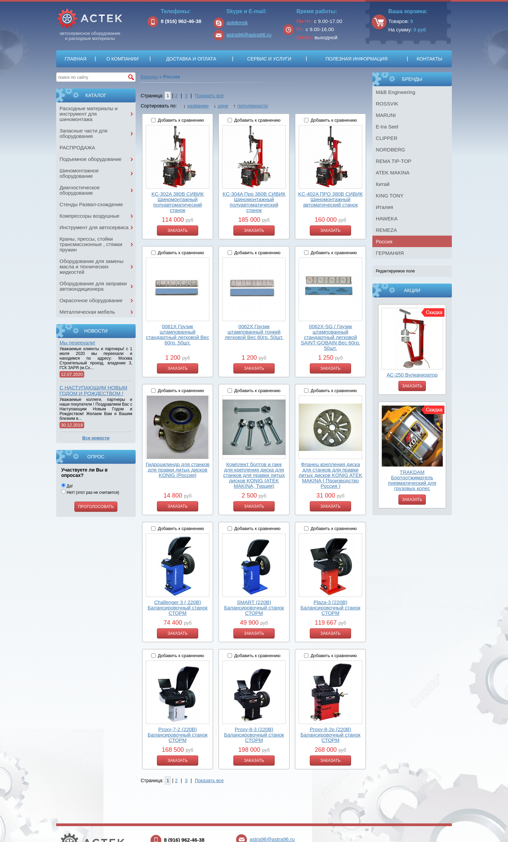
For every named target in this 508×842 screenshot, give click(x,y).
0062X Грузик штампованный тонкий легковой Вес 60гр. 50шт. (254, 331)
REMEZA (386, 230)
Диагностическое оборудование (80, 190)
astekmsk (237, 22)
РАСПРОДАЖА (77, 147)
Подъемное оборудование (90, 159)
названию (198, 106)
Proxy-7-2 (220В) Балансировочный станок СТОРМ (177, 734)
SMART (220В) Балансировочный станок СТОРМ (254, 607)
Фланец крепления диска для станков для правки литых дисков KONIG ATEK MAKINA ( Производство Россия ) (330, 475)
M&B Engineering (395, 92)
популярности (252, 106)
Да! (67, 486)
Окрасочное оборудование (91, 300)
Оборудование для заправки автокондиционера (93, 286)
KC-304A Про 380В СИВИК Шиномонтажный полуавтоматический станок (254, 202)
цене (223, 106)
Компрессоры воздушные (89, 216)
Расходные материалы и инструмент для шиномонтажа (89, 113)
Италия (384, 207)
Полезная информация (356, 59)
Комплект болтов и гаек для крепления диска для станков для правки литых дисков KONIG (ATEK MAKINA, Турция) (254, 475)
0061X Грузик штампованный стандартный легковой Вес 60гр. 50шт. (177, 334)
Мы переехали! (77, 342)
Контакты (429, 59)
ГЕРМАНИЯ (390, 253)
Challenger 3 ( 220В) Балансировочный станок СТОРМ (177, 607)
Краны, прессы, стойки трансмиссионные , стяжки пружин (91, 244)
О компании (122, 59)
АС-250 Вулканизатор (412, 375)
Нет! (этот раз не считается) (90, 492)
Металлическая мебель (87, 312)
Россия (384, 241)
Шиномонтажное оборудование (79, 173)
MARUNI (386, 115)
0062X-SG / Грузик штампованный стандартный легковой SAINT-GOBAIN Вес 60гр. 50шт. (330, 337)
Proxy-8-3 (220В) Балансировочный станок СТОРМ (254, 734)
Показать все (209, 95)
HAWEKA (386, 218)
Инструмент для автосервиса (94, 227)
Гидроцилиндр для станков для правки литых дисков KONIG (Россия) (177, 469)
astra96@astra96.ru (249, 35)
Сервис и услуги (269, 59)
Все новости (95, 437)
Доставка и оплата (191, 59)
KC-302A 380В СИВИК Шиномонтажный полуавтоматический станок (178, 202)
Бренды (149, 76)
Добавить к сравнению (181, 120)
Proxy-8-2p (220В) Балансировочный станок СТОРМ (330, 734)
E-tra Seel (387, 126)
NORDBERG (390, 149)
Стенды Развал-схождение (91, 204)
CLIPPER (386, 138)
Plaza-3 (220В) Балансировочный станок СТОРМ (330, 607)
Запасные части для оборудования (84, 133)
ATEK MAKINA (393, 172)
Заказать (412, 386)
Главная (75, 59)
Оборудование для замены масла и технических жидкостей (91, 266)
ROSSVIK (387, 103)
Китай (383, 184)
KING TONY (389, 195)
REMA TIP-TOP (393, 161)
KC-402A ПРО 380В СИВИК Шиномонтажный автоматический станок (330, 199)
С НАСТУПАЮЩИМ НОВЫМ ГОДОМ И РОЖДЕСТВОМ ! (93, 390)
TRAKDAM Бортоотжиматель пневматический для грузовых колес (412, 480)
